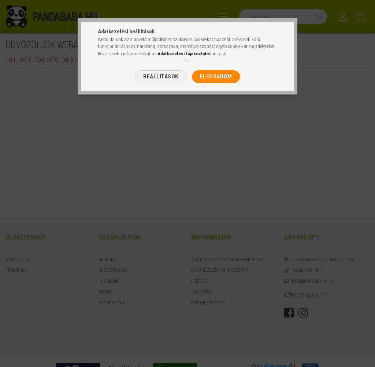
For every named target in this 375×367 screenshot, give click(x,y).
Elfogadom (216, 76)
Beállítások (160, 76)
